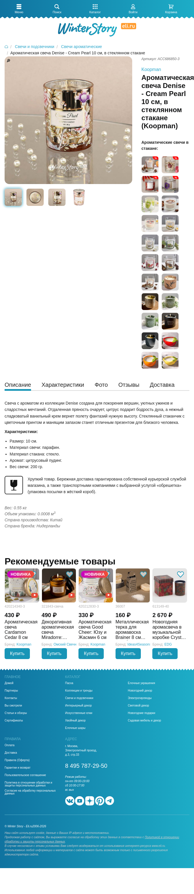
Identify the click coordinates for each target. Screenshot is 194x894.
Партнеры (11, 690)
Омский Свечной (66, 644)
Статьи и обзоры (16, 713)
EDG (168, 644)
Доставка (11, 752)
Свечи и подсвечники (79, 698)
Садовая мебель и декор (144, 720)
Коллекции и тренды (79, 690)
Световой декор (138, 705)
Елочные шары (75, 728)
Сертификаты (14, 720)
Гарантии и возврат (17, 767)
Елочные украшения (141, 683)
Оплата (9, 745)
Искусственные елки (79, 713)
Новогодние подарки (141, 713)
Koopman (151, 69)
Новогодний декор (140, 690)
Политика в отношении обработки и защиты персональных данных (28, 784)
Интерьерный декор (78, 705)
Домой (9, 683)
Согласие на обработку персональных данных (30, 792)
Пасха (69, 683)
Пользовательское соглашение (25, 775)
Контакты (11, 698)
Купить (17, 653)
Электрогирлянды (140, 698)
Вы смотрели (13, 705)
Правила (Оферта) (17, 760)
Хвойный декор (75, 720)
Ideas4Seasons (139, 644)
